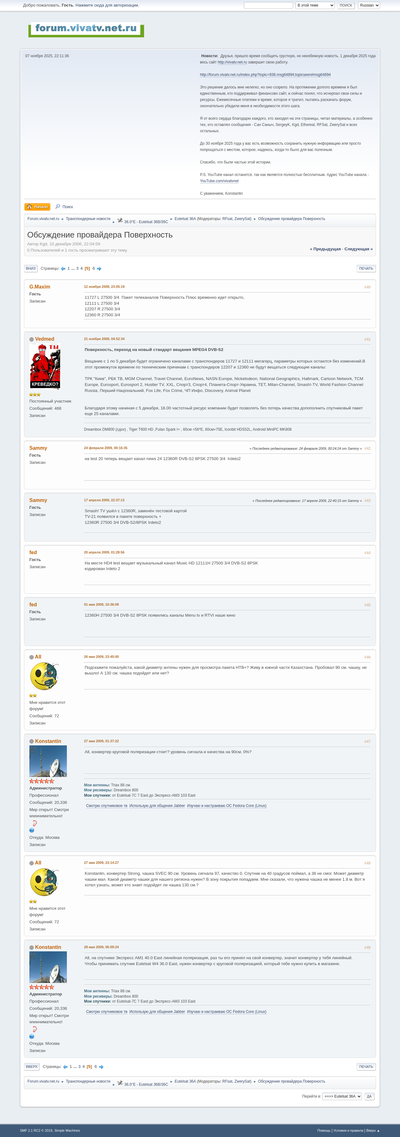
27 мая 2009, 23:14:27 (101, 862)
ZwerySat (242, 219)
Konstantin (48, 741)
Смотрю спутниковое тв (107, 806)
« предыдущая (325, 249)
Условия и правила (348, 1130)
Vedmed (44, 339)
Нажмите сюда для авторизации (107, 5)
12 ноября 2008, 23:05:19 (104, 286)
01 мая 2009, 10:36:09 (101, 604)
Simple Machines (67, 1130)
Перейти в (311, 1096)
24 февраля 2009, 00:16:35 (106, 448)
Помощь (324, 1130)
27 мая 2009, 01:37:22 (101, 741)
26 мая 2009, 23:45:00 (101, 657)
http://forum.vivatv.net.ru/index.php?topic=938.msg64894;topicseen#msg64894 (265, 75)
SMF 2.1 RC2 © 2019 (36, 1130)
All (38, 656)
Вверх (32, 1067)
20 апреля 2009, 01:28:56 (104, 552)
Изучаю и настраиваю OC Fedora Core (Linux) (227, 806)
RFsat (227, 219)
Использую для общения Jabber (157, 806)
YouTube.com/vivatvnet (219, 181)
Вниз (31, 268)
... (73, 268)
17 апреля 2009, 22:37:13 (104, 500)
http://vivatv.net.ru (232, 62)
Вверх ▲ (373, 1130)
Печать (366, 268)
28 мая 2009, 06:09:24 (101, 947)
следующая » (359, 249)
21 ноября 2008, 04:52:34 (104, 339)
